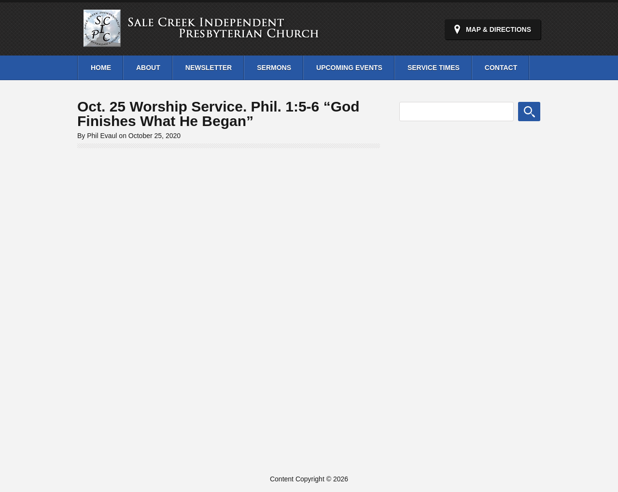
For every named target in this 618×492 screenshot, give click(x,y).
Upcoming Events (349, 67)
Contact (501, 67)
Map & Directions (498, 29)
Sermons (274, 67)
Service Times (433, 67)
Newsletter (208, 67)
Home (101, 67)
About (148, 67)
